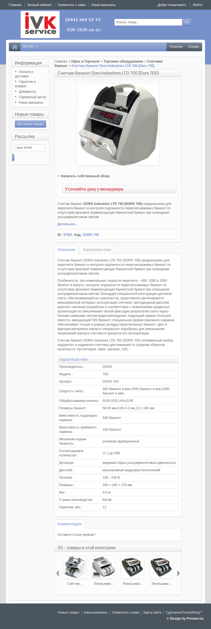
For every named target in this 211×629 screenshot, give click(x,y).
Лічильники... (103, 584)
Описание (66, 249)
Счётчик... (74, 584)
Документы (27, 92)
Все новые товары (30, 124)
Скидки (193, 46)
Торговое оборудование (123, 61)
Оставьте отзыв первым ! (76, 535)
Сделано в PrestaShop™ (184, 612)
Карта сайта (152, 612)
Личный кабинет (39, 5)
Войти (197, 5)
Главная (60, 61)
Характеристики (97, 249)
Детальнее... (67, 224)
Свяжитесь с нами (125, 612)
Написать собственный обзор (85, 176)
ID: (59, 235)
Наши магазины (31, 103)
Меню (30, 46)
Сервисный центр (32, 97)
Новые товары (29, 114)
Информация (28, 63)
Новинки (176, 46)
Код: (78, 235)
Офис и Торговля (85, 61)
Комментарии (69, 524)
